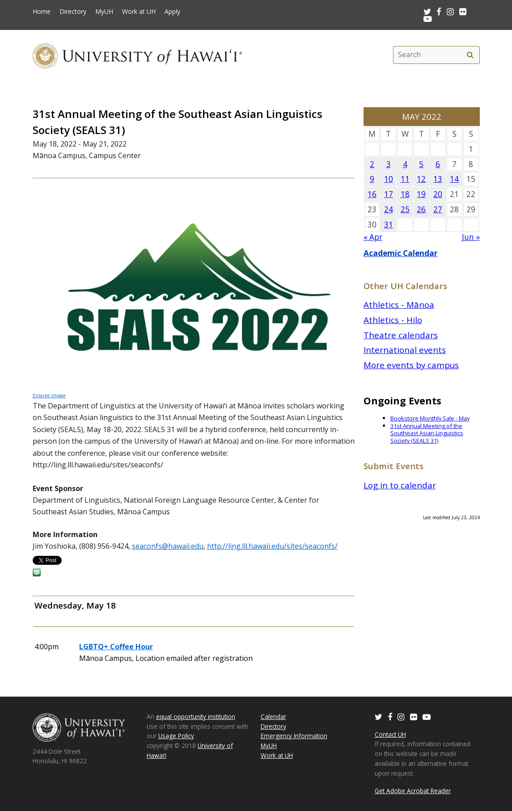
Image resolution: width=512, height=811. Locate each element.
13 (437, 179)
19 (421, 194)
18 (405, 194)
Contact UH (390, 734)
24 (388, 209)
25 (405, 209)
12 (421, 179)
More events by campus (411, 364)
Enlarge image (49, 395)
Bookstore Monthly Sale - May (430, 418)
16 (372, 194)
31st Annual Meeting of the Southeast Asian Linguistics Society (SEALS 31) (426, 433)
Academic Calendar (401, 253)
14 (454, 179)
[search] (470, 54)
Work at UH (139, 11)
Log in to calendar (400, 485)
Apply (172, 11)
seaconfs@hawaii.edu (167, 546)
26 (421, 209)
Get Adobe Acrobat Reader (413, 790)
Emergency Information (294, 735)
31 (388, 224)
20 (437, 194)
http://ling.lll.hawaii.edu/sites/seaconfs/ (272, 546)
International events (405, 349)
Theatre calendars (401, 334)
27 (437, 209)
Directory (72, 11)
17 (388, 194)
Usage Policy (176, 735)
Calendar (273, 716)
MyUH (104, 11)
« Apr (373, 237)
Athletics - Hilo (393, 319)
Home (42, 11)
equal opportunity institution (195, 716)
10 (388, 179)
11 (405, 179)
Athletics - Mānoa (399, 304)
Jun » (471, 237)
